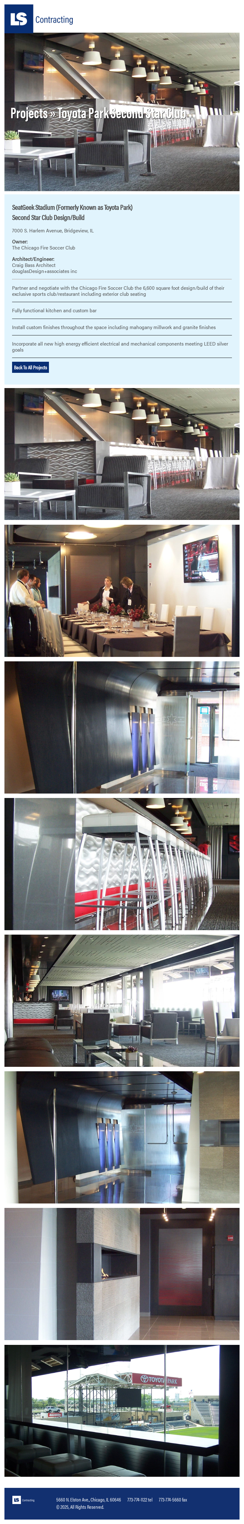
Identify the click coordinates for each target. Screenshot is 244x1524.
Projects (29, 112)
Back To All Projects (30, 367)
